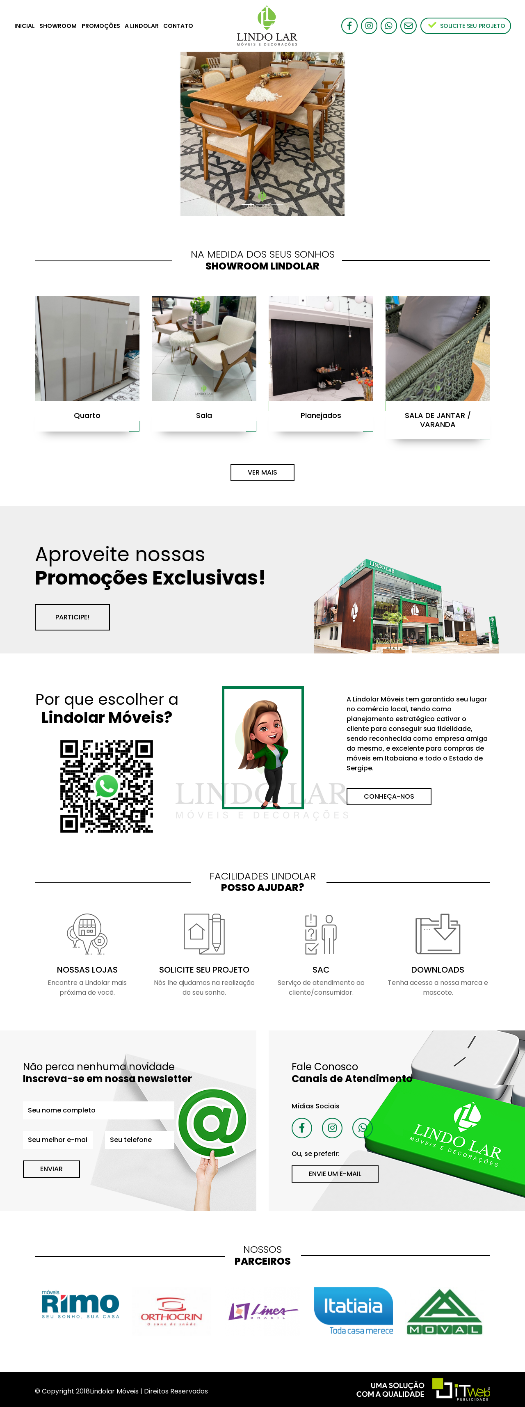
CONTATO (178, 26)
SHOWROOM (58, 26)
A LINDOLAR (142, 26)
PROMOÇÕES (101, 26)
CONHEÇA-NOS (389, 796)
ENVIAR (51, 1169)
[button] (39, 134)
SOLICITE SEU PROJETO (466, 25)
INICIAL (24, 26)
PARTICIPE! (72, 617)
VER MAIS (262, 472)
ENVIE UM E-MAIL (335, 1174)
